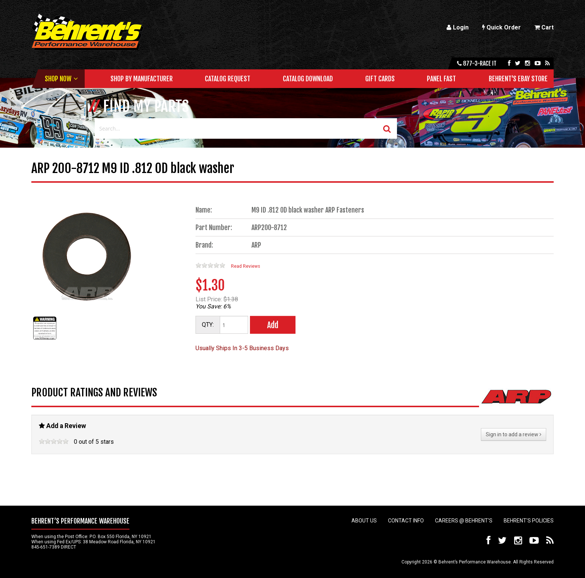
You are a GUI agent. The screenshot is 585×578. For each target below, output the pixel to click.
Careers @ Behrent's (463, 521)
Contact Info (406, 521)
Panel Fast (441, 79)
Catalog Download (308, 79)
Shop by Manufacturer (141, 79)
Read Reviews (245, 266)
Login (458, 27)
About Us (364, 521)
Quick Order (501, 27)
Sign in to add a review (513, 434)
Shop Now (58, 79)
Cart (544, 27)
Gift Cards (380, 79)
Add (272, 325)
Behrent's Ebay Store (518, 79)
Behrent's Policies (529, 521)
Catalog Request (227, 79)
